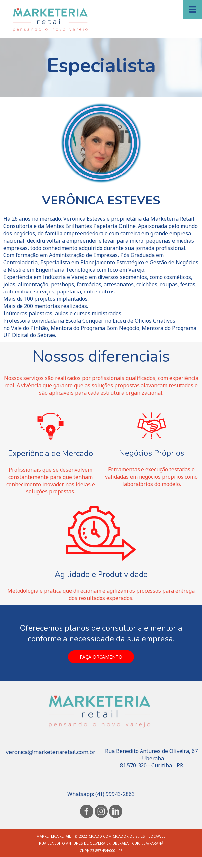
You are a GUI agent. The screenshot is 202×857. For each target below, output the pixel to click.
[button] (101, 656)
